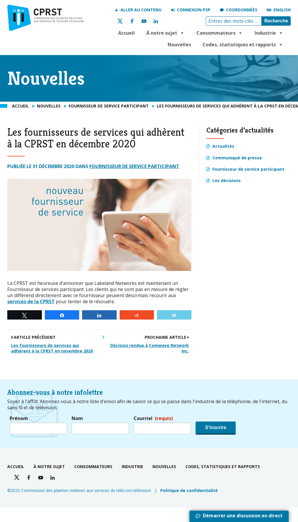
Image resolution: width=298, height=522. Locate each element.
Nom (77, 418)
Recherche (276, 20)
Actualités (223, 146)
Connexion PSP (193, 10)
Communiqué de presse (237, 158)
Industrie (269, 33)
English (282, 10)
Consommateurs (219, 33)
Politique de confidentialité (189, 490)
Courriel (153, 418)
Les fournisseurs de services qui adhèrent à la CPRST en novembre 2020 (52, 348)
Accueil (126, 33)
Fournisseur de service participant (134, 166)
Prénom (19, 418)
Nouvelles (179, 44)
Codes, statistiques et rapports (243, 44)
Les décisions (226, 180)
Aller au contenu (141, 10)
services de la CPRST (31, 301)
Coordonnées (241, 10)
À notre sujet (165, 33)
